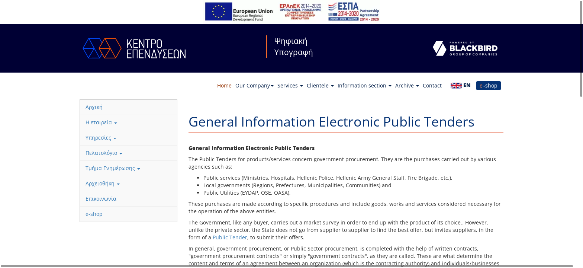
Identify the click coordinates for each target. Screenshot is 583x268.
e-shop (488, 85)
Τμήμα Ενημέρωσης (113, 168)
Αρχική (94, 107)
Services (290, 85)
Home (224, 85)
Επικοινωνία (101, 198)
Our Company (254, 85)
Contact (432, 85)
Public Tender (230, 237)
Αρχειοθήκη (103, 183)
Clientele (320, 85)
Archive (407, 85)
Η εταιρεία (101, 122)
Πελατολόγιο (104, 152)
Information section (365, 85)
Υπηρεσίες (101, 137)
